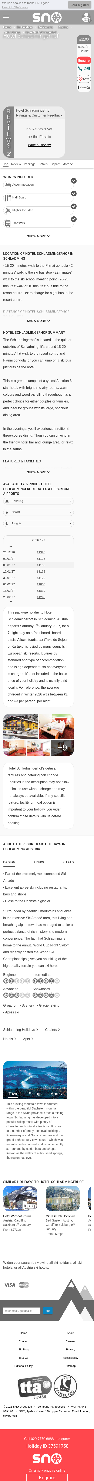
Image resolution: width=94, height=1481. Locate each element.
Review (16, 164)
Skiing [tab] (34, 1093)
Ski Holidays (25, 27)
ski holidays (62, 1262)
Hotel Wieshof (12, 1216)
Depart (55, 164)
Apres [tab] (56, 1093)
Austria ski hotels (35, 1267)
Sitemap (71, 1365)
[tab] (9, 861)
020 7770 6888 (42, 1439)
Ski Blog (24, 1349)
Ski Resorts (45, 27)
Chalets (51, 1030)
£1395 (41, 552)
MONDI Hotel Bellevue (61, 1216)
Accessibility (70, 1357)
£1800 (41, 584)
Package (29, 164)
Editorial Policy (23, 1365)
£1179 (41, 578)
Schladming (12, 32)
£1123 (41, 558)
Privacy (70, 1349)
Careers (70, 1341)
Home (7, 27)
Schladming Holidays (19, 1030)
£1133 (41, 571)
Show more (36, 320)
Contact (23, 1341)
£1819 (41, 590)
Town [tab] (13, 1093)
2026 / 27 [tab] (38, 540)
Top (5, 164)
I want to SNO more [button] (15, 7)
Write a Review (39, 145)
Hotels (8, 1039)
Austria (63, 27)
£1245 (41, 597)
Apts (26, 1039)
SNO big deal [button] (80, 5)
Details (43, 164)
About (70, 1333)
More (68, 164)
